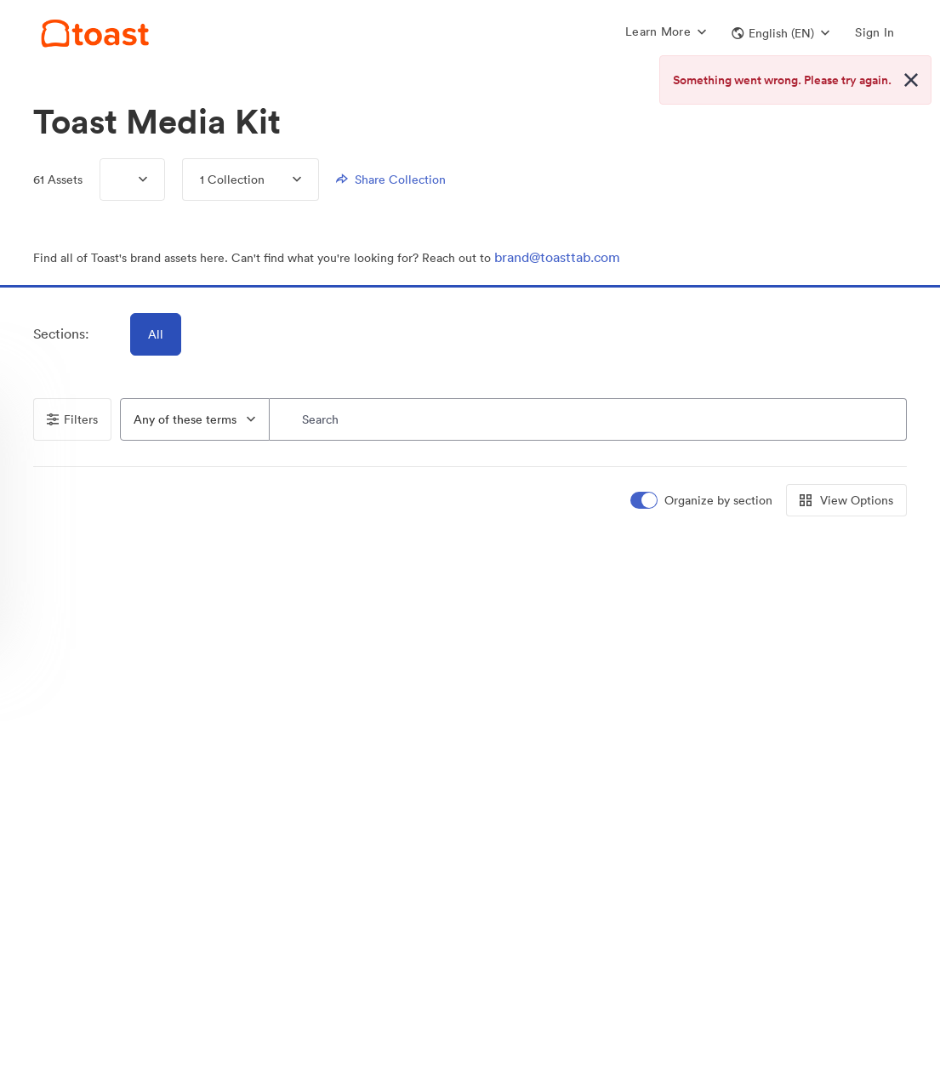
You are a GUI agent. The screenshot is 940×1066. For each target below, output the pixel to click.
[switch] (703, 500)
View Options (846, 500)
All (155, 334)
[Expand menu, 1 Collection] (283, 179)
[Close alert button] (911, 80)
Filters (72, 419)
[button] (780, 33)
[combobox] (195, 419)
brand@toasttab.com (557, 256)
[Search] (589, 419)
